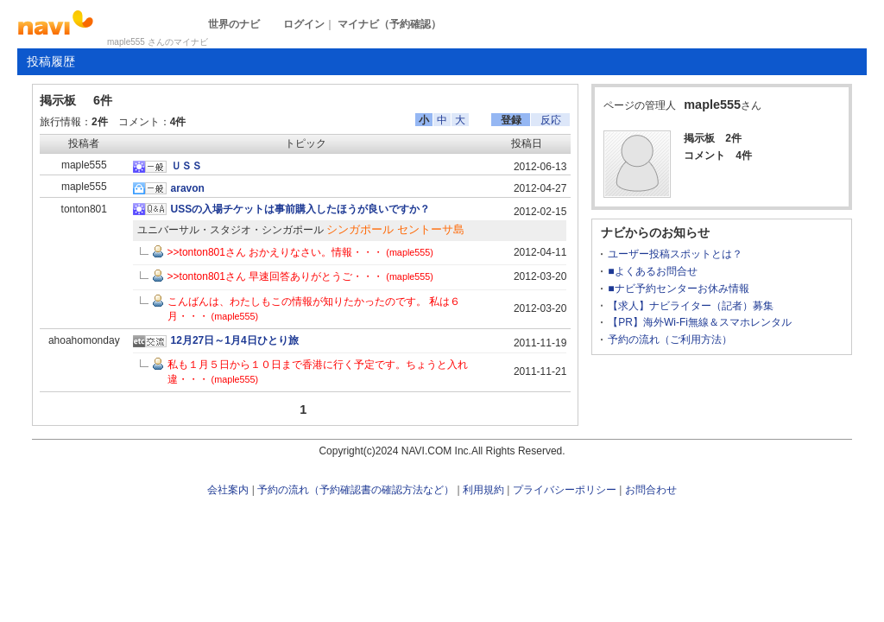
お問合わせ (651, 490)
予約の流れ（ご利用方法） (670, 339)
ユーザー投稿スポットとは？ (675, 254)
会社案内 (228, 490)
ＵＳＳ (186, 166)
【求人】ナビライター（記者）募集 (691, 306)
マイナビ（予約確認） (389, 24)
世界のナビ (234, 24)
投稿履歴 (51, 61)
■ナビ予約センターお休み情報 (678, 288)
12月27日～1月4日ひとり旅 (235, 340)
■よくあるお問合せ (652, 271)
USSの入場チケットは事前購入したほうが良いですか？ (301, 209)
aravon (188, 188)
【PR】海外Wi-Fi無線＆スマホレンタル (700, 322)
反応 (550, 120)
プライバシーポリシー (564, 490)
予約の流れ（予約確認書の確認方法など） (355, 490)
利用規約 (483, 490)
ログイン (304, 24)
